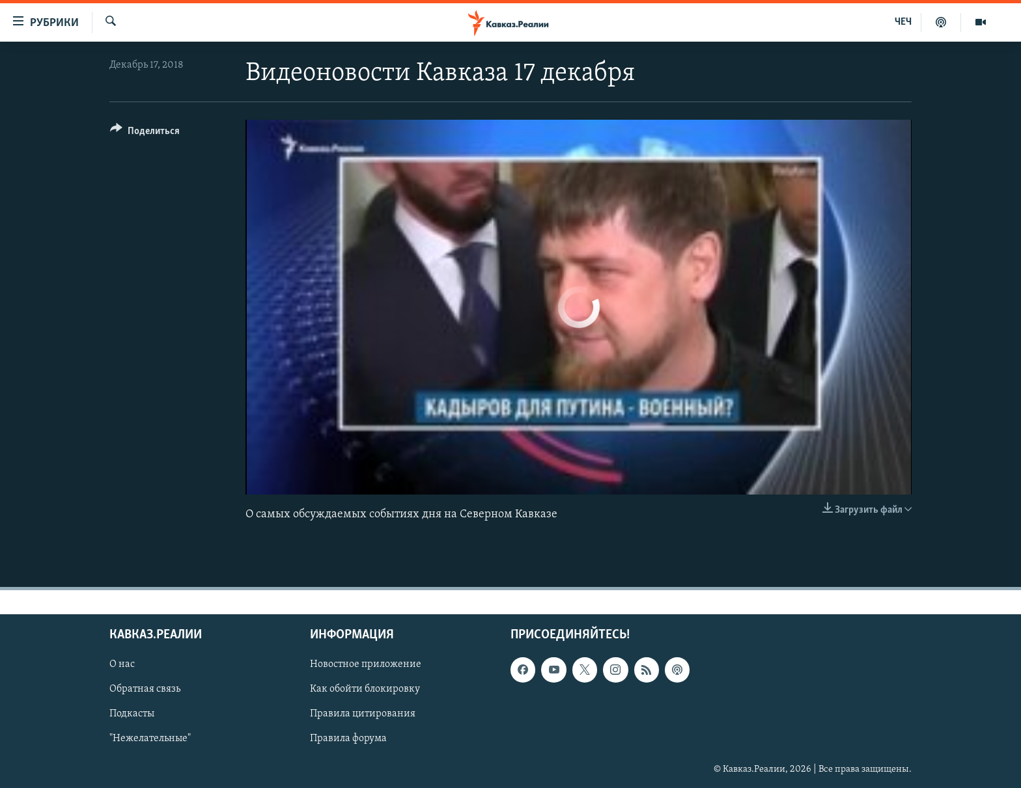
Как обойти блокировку (365, 689)
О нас (122, 664)
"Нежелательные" (150, 738)
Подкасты (131, 714)
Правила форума (348, 738)
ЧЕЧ (903, 22)
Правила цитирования (362, 714)
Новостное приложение (365, 664)
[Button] (145, 133)
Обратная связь (144, 689)
